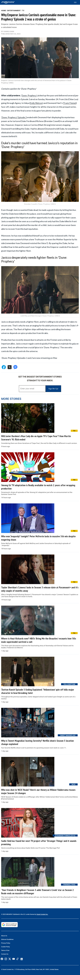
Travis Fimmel (69, 103)
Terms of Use (5, 950)
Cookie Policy (5, 947)
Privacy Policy (5, 943)
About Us (4, 936)
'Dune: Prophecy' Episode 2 (14, 117)
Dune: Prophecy (29, 95)
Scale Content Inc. (42, 914)
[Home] (8, 2)
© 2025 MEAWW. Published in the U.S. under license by (19, 914)
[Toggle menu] (76, 2)
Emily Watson (36, 103)
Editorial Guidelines (7, 939)
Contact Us (4, 954)
